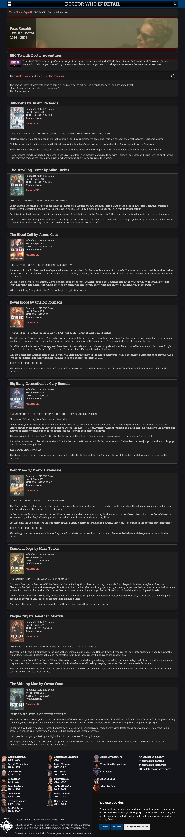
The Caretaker (56, 75)
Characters (102, 773)
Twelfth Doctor (22, 75)
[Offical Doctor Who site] (6, 832)
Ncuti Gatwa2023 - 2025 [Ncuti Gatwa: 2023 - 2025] (57, 802)
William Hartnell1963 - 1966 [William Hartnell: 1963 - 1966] (13, 758)
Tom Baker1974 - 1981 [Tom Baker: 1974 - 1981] (10, 780)
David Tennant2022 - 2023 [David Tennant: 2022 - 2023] (59, 795)
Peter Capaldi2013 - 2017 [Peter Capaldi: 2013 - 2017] (58, 780)
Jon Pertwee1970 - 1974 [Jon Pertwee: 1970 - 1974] (11, 773)
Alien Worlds (104, 788)
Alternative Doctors (107, 758)
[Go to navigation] (10, 3)
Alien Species (104, 780)
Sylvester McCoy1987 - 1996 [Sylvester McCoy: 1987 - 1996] (13, 802)
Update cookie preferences (155, 768)
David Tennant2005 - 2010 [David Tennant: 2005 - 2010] (59, 766)
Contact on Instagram (152, 764)
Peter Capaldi (24, 12)
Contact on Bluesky (151, 756)
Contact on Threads (151, 760)
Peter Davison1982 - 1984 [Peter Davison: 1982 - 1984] (12, 788)
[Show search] (175, 4)
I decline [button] (117, 827)
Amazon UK (32, 123)
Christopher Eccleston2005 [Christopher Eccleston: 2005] (62, 758)
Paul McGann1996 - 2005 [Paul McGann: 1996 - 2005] (12, 810)
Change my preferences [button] (137, 827)
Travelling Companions (109, 766)
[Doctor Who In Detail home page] (92, 4)
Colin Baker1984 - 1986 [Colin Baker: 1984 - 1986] (11, 795)
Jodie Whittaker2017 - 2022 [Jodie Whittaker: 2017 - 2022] (59, 788)
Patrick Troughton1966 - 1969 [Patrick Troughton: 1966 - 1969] (14, 766)
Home (12, 12)
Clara (39, 75)
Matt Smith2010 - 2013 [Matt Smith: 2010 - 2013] (56, 773)
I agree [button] (105, 827)
